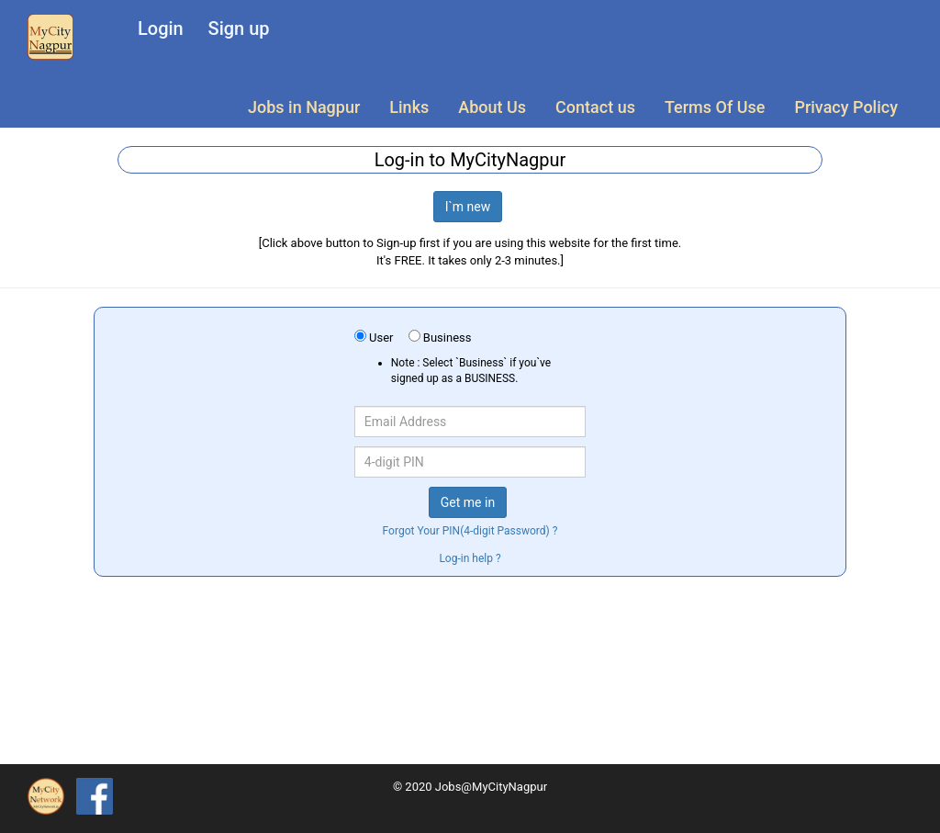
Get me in (468, 502)
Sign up (239, 28)
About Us (492, 107)
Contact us (595, 107)
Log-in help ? (469, 558)
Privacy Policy (846, 107)
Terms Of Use (715, 107)
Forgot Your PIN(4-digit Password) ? (470, 530)
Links (409, 107)
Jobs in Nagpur (304, 107)
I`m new (468, 206)
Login (161, 28)
